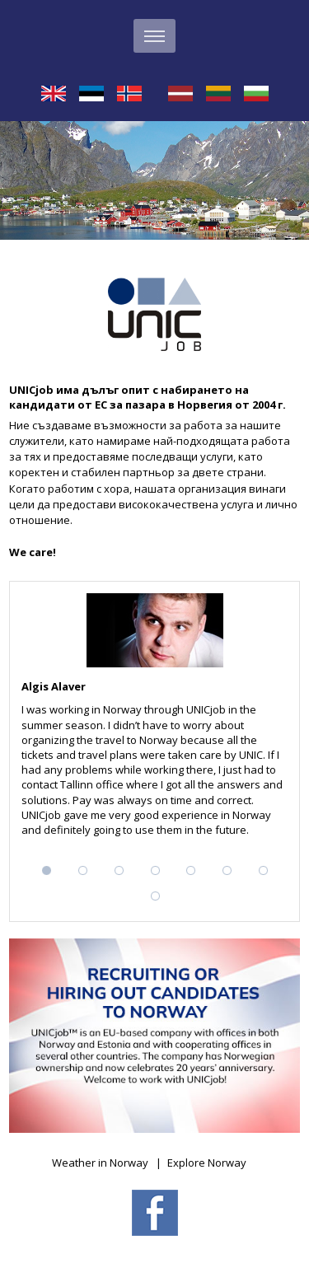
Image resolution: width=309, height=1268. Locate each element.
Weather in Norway (100, 1162)
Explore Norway (206, 1162)
